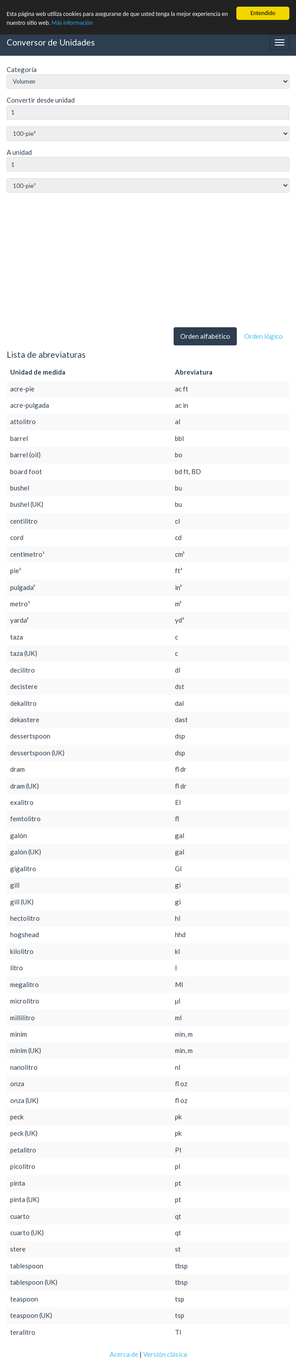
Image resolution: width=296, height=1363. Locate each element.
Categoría (22, 69)
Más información (72, 23)
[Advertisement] (148, 262)
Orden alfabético (205, 336)
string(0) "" (148, 133)
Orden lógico (263, 336)
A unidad (19, 152)
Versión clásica (165, 1354)
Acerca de (124, 1354)
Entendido (263, 13)
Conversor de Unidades (51, 42)
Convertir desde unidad (41, 100)
